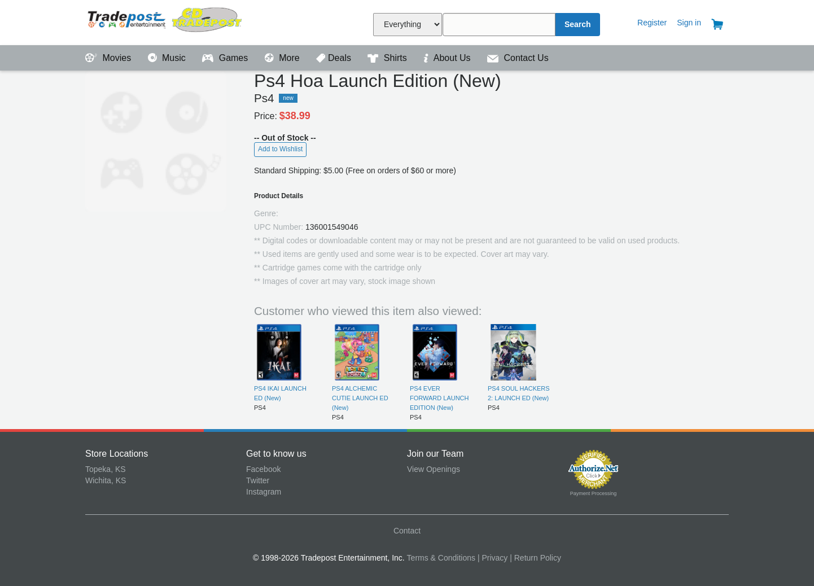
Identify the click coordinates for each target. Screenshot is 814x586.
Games (226, 58)
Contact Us (518, 58)
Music (168, 58)
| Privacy (492, 557)
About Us (448, 58)
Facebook (263, 469)
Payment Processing (593, 493)
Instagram (263, 491)
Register (652, 22)
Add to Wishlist (280, 149)
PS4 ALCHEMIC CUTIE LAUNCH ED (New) (360, 398)
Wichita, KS (105, 480)
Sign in (689, 22)
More (283, 58)
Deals (334, 58)
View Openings (433, 469)
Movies (109, 58)
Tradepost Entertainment (165, 21)
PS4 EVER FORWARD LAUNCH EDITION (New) (439, 398)
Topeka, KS (105, 469)
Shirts (388, 58)
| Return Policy (535, 557)
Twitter (257, 480)
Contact (407, 530)
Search (577, 24)
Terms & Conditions (441, 557)
